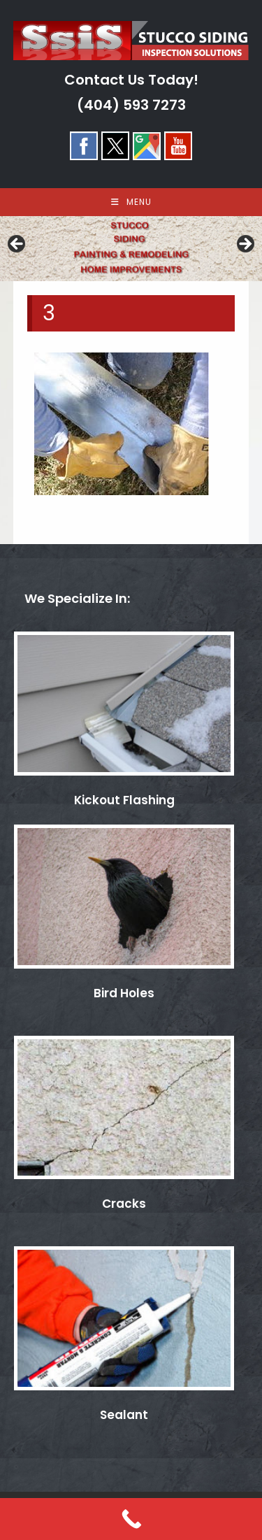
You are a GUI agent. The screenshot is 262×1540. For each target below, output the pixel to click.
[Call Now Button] (131, 1519)
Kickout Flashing (124, 800)
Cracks (124, 1203)
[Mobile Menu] (131, 202)
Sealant (124, 1414)
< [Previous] (17, 244)
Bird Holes (124, 993)
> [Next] (244, 244)
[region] (131, 248)
